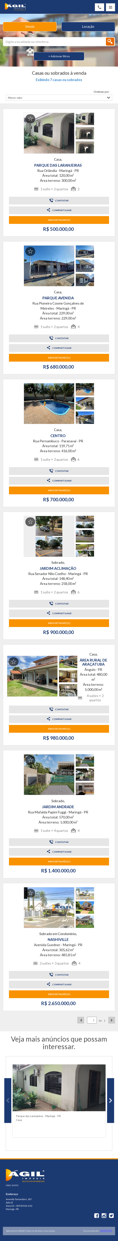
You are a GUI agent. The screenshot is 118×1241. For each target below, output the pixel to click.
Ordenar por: (101, 91)
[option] (59, 1101)
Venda (29, 26)
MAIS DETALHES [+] (59, 219)
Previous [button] (7, 1100)
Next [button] (110, 1100)
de (100, 1020)
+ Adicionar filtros (59, 56)
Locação (88, 26)
